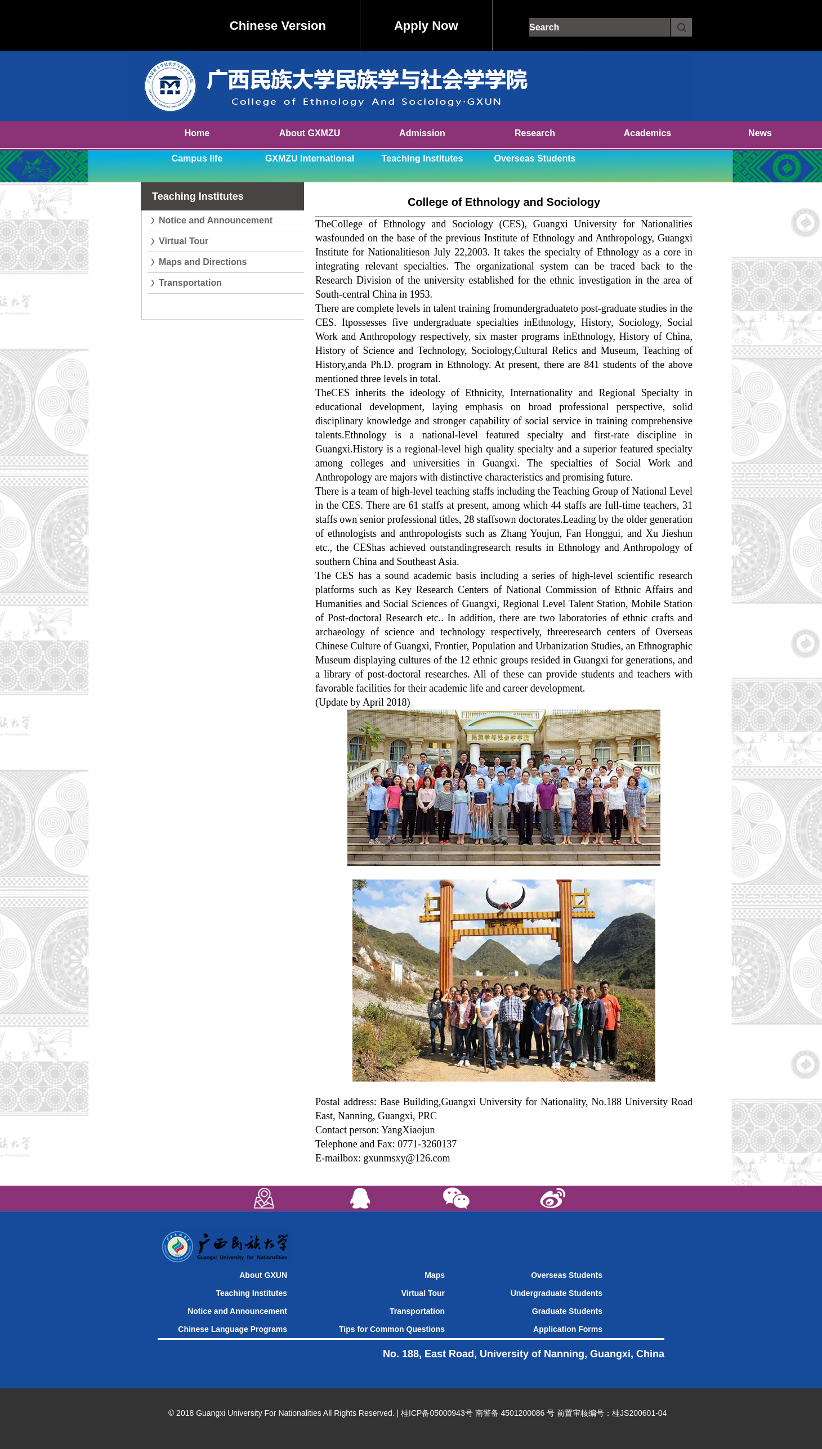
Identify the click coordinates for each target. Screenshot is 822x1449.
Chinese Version (278, 26)
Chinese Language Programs (232, 1329)
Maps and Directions (203, 262)
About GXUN (263, 1275)
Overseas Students (566, 1275)
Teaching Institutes (251, 1293)
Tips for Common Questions (392, 1329)
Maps (435, 1275)
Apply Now (426, 26)
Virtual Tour (183, 241)
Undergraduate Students (556, 1293)
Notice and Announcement (215, 220)
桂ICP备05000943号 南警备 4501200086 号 (478, 1412)
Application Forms (567, 1329)
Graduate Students (567, 1311)
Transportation (190, 283)
